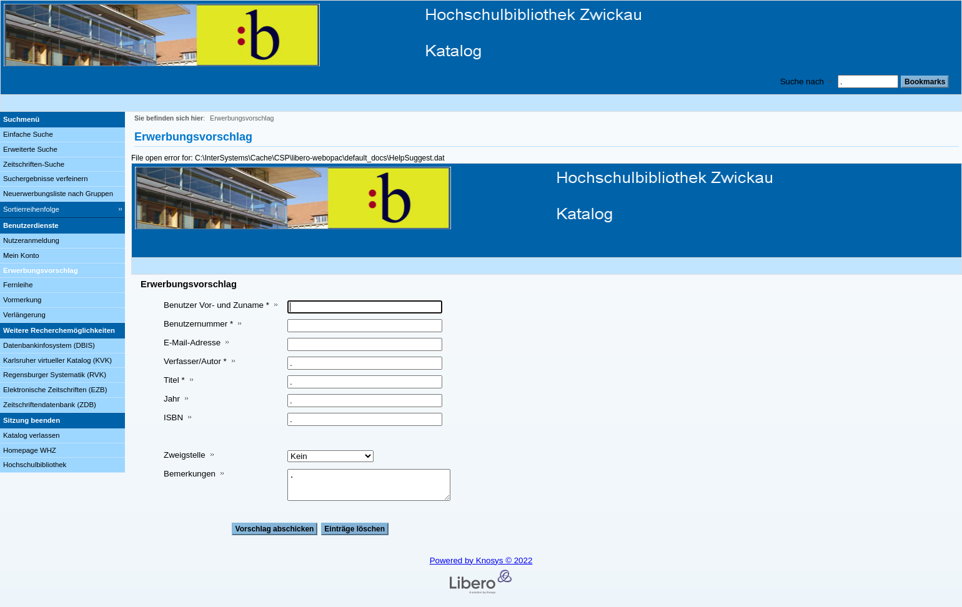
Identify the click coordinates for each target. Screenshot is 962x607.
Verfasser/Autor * (195, 361)
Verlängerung (24, 314)
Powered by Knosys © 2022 (481, 560)
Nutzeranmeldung (31, 240)
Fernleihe (18, 285)
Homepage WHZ (29, 450)
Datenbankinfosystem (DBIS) (49, 345)
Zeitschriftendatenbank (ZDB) (49, 404)
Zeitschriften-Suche (33, 164)
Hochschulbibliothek (34, 464)
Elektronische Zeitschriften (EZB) (55, 389)
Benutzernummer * (198, 323)
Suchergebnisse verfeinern (45, 178)
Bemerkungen (190, 473)
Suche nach (802, 81)
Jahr (172, 398)
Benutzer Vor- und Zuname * (216, 305)
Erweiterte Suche (30, 149)
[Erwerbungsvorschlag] (62, 271)
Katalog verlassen (31, 435)
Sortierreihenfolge (31, 209)
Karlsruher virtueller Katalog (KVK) (57, 360)
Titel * (174, 380)
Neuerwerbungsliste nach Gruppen (58, 193)
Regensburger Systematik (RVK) (54, 374)
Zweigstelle (185, 455)
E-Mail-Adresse (192, 342)
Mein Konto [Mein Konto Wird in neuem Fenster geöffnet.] (21, 255)
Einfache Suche (28, 134)
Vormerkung (22, 300)
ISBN (173, 417)
